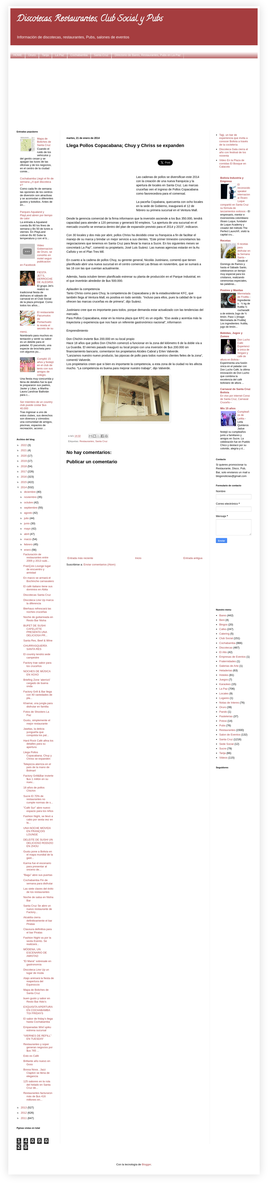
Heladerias (225, 670)
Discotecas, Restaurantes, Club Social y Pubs (90, 19)
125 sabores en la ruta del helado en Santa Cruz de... (36, 1084)
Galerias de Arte (229, 665)
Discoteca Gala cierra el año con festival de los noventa (233, 152)
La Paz (59, 55)
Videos (223, 757)
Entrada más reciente (80, 558)
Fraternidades (227, 661)
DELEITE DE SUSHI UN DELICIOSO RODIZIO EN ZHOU (38, 843)
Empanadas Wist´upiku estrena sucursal (37, 1029)
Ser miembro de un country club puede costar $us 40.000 (36, 405)
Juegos (223, 679)
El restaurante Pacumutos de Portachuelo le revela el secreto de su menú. (37, 322)
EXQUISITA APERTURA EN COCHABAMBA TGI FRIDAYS (37, 1010)
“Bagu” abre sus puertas (37, 875)
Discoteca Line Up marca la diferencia (38, 601)
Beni (222, 620)
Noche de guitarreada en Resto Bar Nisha (38, 618)
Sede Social (226, 743)
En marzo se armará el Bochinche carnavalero (38, 579)
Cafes (222, 629)
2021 (24, 450)
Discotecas (226, 647)
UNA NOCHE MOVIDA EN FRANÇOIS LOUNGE (36, 831)
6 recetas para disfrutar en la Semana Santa (243, 251)
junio (27, 523)
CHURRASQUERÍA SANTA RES (35, 647)
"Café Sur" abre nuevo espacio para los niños (38, 809)
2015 (24, 482)
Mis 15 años (228, 408)
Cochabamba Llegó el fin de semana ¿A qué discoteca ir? (37, 181)
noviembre (30, 497)
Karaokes (225, 684)
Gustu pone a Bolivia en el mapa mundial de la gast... (38, 854)
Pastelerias (226, 716)
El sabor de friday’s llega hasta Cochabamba (38, 1020)
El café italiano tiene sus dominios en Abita (37, 588)
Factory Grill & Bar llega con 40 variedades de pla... (37, 695)
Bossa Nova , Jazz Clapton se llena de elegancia (36, 1073)
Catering (224, 633)
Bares (222, 615)
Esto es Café (31, 1055)
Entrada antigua (192, 558)
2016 (24, 476)
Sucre (222, 748)
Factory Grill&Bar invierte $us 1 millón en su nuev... (38, 779)
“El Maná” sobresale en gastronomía (37, 963)
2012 (24, 1112)
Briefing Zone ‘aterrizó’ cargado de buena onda (36, 683)
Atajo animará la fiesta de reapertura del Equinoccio (38, 981)
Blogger (146, 1164)
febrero (28, 544)
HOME (17, 55)
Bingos (223, 624)
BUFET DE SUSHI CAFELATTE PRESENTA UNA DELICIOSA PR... (35, 630)
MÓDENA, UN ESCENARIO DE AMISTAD (35, 952)
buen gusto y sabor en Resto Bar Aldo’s (36, 1000)
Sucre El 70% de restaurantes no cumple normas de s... (38, 799)
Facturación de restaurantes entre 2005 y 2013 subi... (36, 557)
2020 (24, 455)
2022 (24, 445)
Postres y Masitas (231, 290)
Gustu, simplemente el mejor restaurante (36, 722)
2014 (24, 487)
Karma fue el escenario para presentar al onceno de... (37, 866)
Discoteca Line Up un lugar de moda (36, 971)
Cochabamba (79, 55)
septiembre (31, 507)
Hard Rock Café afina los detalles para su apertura (38, 744)
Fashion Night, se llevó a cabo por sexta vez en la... (38, 819)
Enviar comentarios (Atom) (99, 564)
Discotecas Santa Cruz (37, 594)
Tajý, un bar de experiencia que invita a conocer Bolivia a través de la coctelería (233, 139)
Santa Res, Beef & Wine (37, 640)
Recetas (225, 240)
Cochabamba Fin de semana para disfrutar (38, 882)
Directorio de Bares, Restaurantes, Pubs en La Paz (148, 55)
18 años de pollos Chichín (33, 789)
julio (27, 518)
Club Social (226, 638)
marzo (28, 539)
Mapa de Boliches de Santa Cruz (44, 142)
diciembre (30, 491)
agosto (28, 512)
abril (27, 534)
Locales (224, 693)
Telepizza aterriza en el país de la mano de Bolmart (37, 767)
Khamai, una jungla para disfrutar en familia (38, 705)
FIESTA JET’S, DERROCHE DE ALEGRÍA (45, 277)
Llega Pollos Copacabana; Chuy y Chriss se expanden (37, 755)
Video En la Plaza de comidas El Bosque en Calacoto (232, 163)
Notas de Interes (229, 702)
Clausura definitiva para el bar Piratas (37, 931)
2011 (24, 1118)
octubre (29, 502)
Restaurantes (87, 441)
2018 (24, 466)
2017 (24, 471)
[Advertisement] (134, 94)
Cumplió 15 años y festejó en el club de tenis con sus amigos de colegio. (45, 366)
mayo (27, 528)
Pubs (222, 725)
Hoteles (223, 675)
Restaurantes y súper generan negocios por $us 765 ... (38, 1047)
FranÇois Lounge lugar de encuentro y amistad (37, 569)
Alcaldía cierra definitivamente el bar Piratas (37, 920)
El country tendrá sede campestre (36, 656)
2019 (24, 460)
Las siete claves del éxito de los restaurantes (38, 890)
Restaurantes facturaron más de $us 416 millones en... (37, 1096)
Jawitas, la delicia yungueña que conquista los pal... (36, 732)
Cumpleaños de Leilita (243, 415)
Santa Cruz (101, 55)
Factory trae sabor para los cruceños (37, 664)
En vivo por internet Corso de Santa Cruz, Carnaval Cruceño (235, 399)
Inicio (138, 558)
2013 (24, 1107)
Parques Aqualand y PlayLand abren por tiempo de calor (36, 215)
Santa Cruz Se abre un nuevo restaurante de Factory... (37, 909)
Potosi (223, 720)
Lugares (224, 698)
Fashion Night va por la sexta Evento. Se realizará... (37, 941)
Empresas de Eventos (232, 656)
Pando (223, 711)
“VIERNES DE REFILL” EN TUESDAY (37, 1037)
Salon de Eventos (229, 734)
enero (28, 549)
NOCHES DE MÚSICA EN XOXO (36, 673)
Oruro (32, 55)
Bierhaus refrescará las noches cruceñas (37, 610)
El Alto (223, 652)
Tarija (45, 55)
